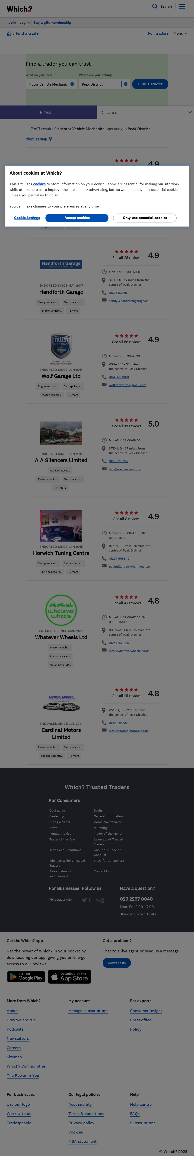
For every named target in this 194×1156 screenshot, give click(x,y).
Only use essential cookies (145, 217)
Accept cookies (77, 217)
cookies (39, 184)
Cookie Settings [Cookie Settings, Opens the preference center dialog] (27, 217)
